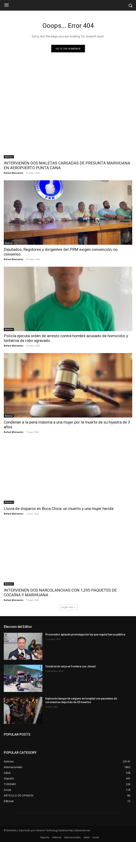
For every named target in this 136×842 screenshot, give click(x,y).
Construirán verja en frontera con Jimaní (70, 666)
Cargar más (68, 607)
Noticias (9, 156)
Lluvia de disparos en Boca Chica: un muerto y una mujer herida (58, 508)
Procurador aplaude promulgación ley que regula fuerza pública (85, 634)
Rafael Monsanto (13, 172)
